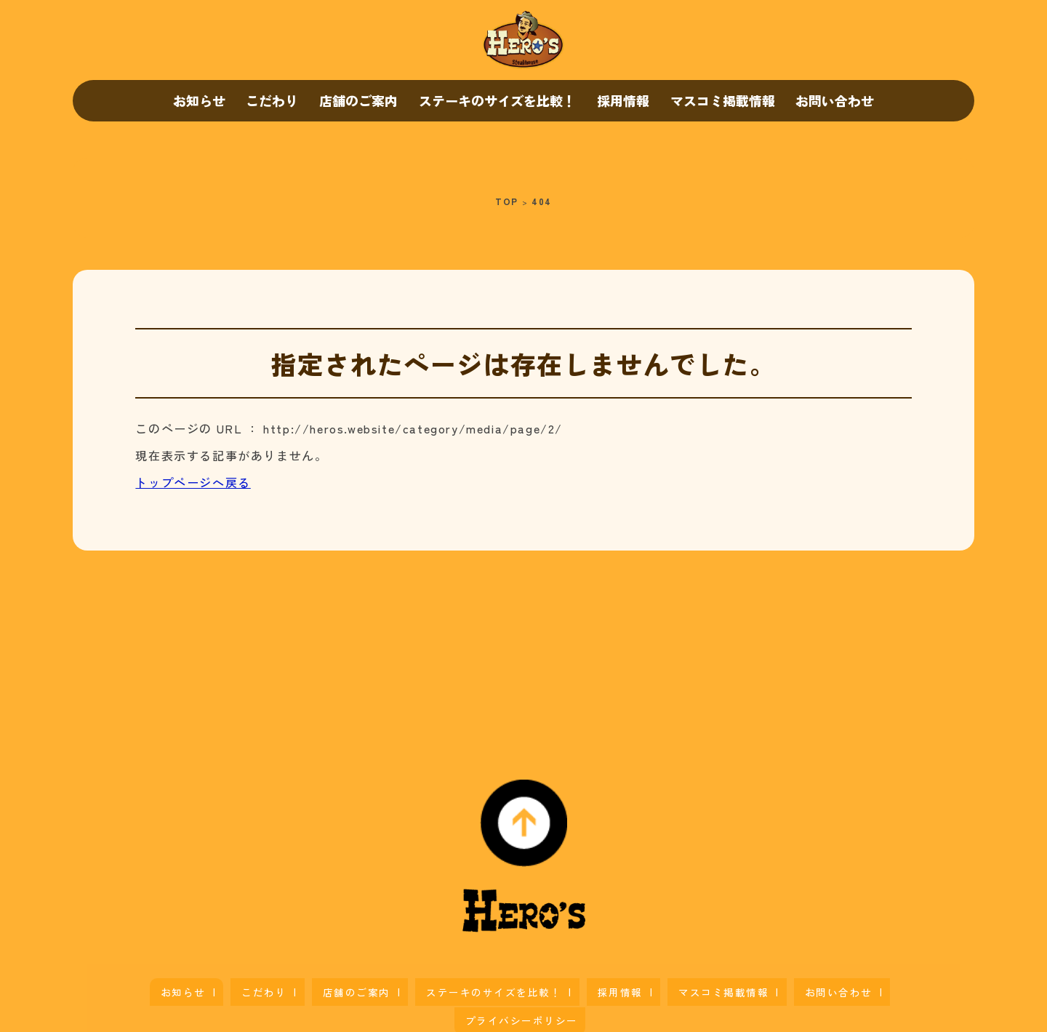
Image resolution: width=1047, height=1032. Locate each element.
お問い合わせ (834, 100)
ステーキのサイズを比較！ (497, 100)
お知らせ (199, 100)
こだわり (272, 100)
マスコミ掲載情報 (722, 100)
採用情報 (623, 100)
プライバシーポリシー (816, 986)
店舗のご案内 (358, 100)
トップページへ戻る (192, 482)
